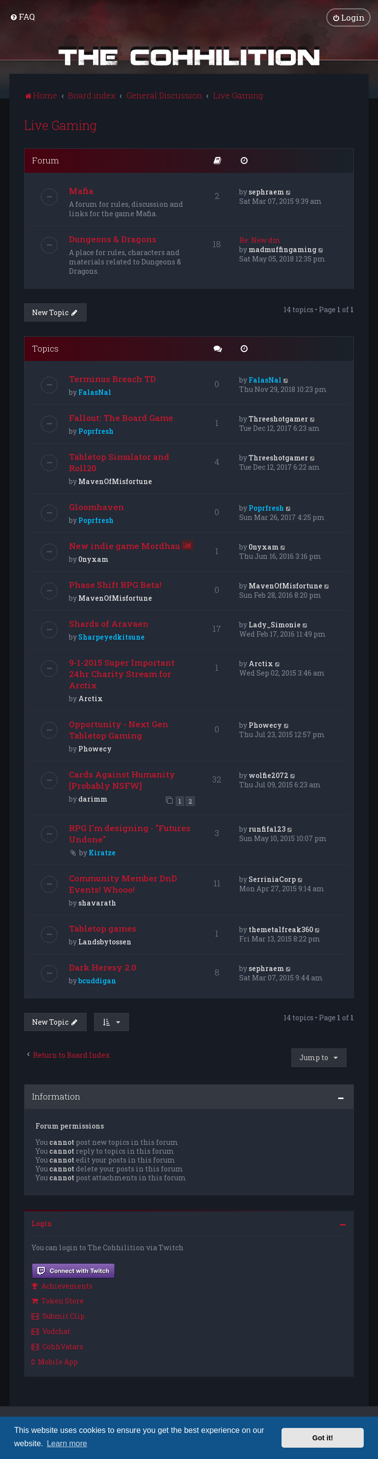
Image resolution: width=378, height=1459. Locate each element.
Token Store (58, 1300)
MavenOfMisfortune (115, 481)
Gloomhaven (96, 507)
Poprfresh (96, 431)
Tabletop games (102, 928)
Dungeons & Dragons (113, 238)
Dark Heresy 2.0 (102, 967)
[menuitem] (22, 16)
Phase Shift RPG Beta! (115, 584)
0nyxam (93, 559)
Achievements (62, 1285)
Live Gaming (60, 125)
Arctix (90, 698)
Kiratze (102, 852)
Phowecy (95, 748)
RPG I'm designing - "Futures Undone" (129, 833)
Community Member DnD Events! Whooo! (123, 883)
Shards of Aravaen (109, 623)
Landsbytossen (104, 941)
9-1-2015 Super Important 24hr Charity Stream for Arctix (122, 674)
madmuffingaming (282, 249)
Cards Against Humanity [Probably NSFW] (122, 780)
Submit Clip (58, 1316)
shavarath (97, 902)
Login (42, 1223)
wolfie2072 (268, 775)
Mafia (81, 190)
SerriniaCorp (272, 878)
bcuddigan (97, 980)
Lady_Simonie (275, 624)
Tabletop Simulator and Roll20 (119, 462)
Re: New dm (260, 239)
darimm (92, 799)
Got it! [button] (323, 1438)
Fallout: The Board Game (121, 417)
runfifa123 (267, 828)
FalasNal (94, 392)
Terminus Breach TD (112, 379)
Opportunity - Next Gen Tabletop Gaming (118, 729)
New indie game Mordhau (124, 545)
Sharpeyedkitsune (111, 637)
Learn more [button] (67, 1443)
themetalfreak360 (281, 929)
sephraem (266, 191)
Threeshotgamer (278, 418)
